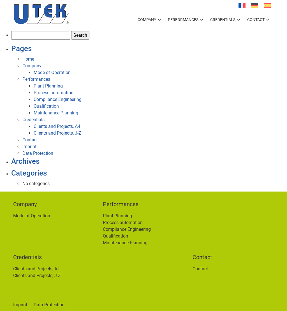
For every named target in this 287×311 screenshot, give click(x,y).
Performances (183, 19)
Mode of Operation (52, 72)
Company (147, 19)
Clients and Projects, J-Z (57, 133)
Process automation (53, 92)
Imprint (29, 146)
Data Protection (37, 153)
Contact (256, 19)
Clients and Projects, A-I (57, 126)
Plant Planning (48, 86)
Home (28, 59)
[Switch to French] (242, 6)
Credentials (222, 19)
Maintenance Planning (56, 113)
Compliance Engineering (58, 99)
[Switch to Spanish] (267, 6)
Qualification (46, 106)
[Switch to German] (254, 6)
